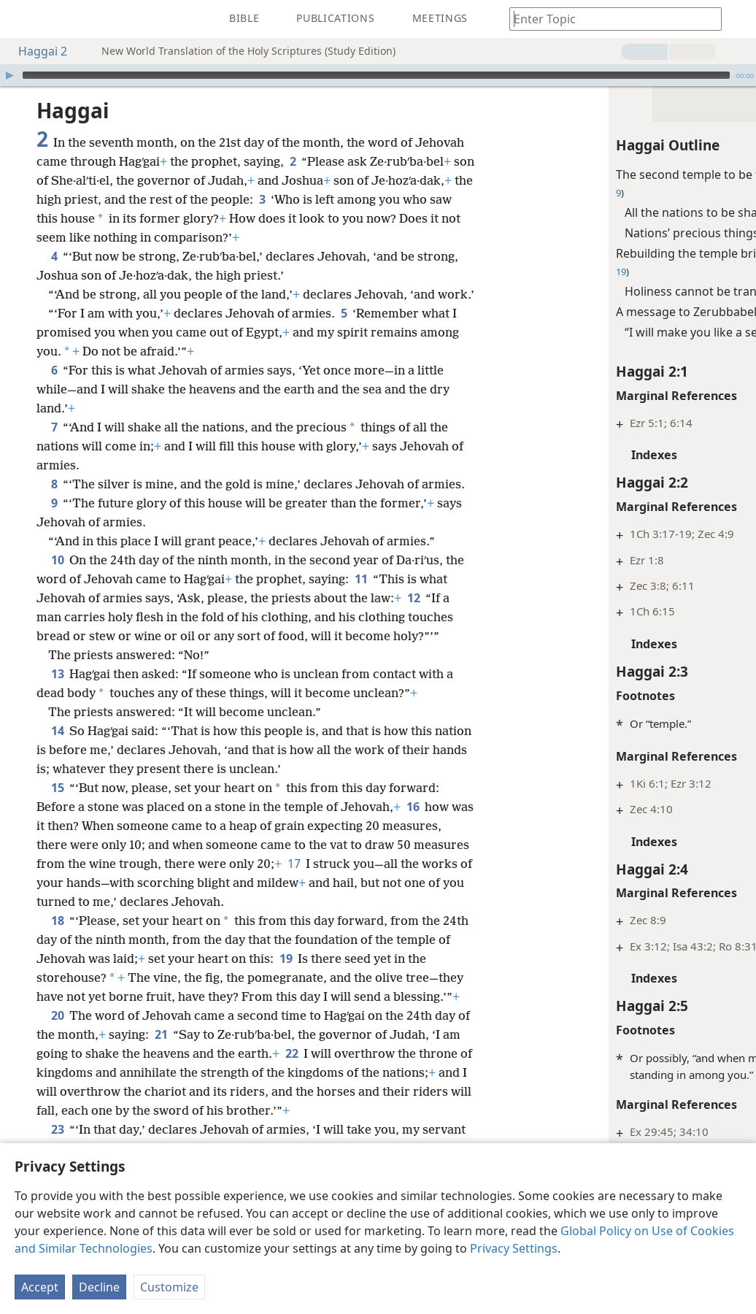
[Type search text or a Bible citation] (608, 18)
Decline (99, 1287)
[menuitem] (22, 19)
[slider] (376, 75)
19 (300, 996)
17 (369, 902)
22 (312, 1091)
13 (57, 712)
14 (57, 769)
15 (57, 826)
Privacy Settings (514, 1248)
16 (413, 845)
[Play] (9, 75)
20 (57, 1053)
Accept (39, 1287)
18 (57, 958)
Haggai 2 (35, 51)
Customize (169, 1287)
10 (57, 598)
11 (361, 617)
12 (413, 636)
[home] (22, 19)
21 (175, 1072)
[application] (378, 75)
